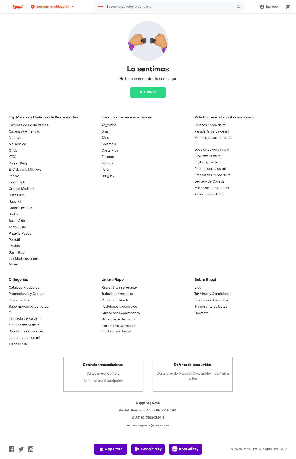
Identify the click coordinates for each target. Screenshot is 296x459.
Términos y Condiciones (212, 294)
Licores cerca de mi (24, 338)
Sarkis (13, 214)
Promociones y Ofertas (26, 294)
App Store (111, 449)
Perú (105, 170)
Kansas (14, 176)
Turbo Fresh (18, 344)
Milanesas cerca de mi (211, 188)
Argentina (109, 125)
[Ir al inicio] (148, 92)
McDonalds (17, 144)
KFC (12, 157)
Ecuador (108, 157)
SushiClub (16, 195)
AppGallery (185, 449)
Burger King (18, 163)
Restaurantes (19, 300)
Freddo (14, 246)
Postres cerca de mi (210, 169)
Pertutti (14, 240)
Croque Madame (21, 189)
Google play (148, 449)
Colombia (109, 144)
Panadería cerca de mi (211, 132)
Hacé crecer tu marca (118, 319)
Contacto (201, 313)
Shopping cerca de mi (26, 331)
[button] (46, 6)
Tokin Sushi (17, 227)
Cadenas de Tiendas (24, 132)
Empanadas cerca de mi (212, 175)
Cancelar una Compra (103, 374)
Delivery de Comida (209, 182)
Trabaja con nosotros (118, 294)
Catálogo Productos (24, 287)
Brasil (106, 132)
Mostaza (15, 138)
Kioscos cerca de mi (25, 325)
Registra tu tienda (115, 300)
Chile (105, 138)
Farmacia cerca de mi (25, 318)
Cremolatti (17, 182)
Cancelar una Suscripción (103, 381)
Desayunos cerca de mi (212, 150)
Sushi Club (17, 221)
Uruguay (108, 176)
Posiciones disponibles (119, 307)
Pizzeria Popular (21, 233)
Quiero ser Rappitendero (121, 313)
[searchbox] (161, 7)
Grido (13, 150)
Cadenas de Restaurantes (28, 125)
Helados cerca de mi (210, 125)
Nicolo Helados (20, 208)
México (107, 163)
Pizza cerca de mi (208, 156)
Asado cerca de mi (209, 194)
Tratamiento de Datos (210, 307)
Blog (197, 287)
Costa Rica (110, 150)
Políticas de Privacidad (211, 300)
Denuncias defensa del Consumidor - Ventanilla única (193, 376)
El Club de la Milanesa (25, 170)
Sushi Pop (16, 252)
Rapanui (15, 202)
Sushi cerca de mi (208, 162)
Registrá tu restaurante (119, 287)
